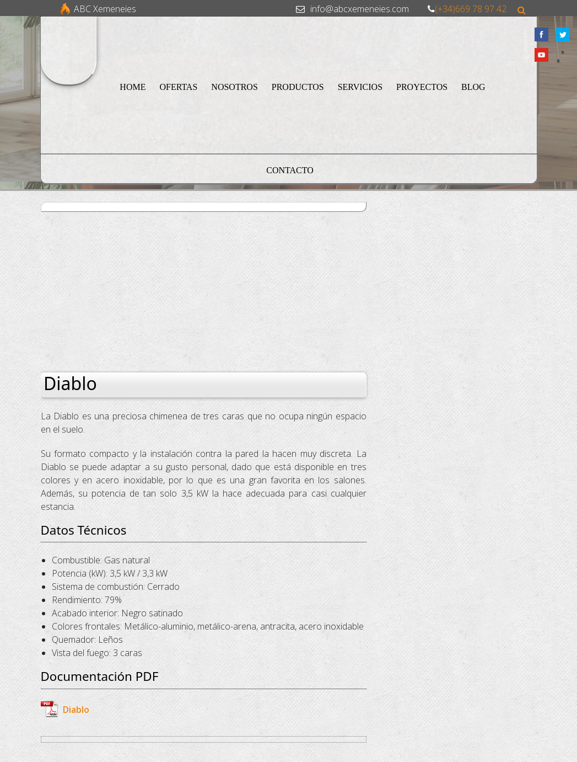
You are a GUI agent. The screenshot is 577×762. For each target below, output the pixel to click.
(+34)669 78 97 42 (470, 9)
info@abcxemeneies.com (359, 9)
